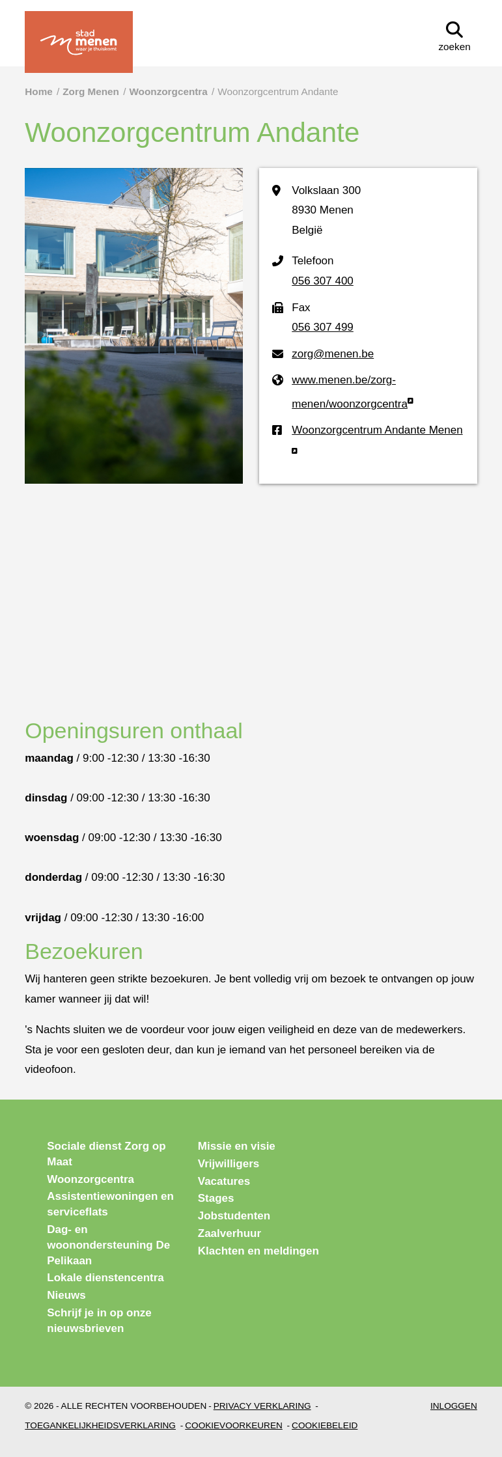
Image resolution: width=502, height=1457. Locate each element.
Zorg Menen (91, 91)
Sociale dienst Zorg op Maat (106, 1154)
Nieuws (66, 1295)
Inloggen (453, 1406)
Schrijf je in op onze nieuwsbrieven (99, 1321)
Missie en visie (236, 1146)
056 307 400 (323, 281)
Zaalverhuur (229, 1233)
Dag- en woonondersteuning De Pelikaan (108, 1245)
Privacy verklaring (262, 1406)
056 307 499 (323, 327)
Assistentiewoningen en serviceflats (110, 1204)
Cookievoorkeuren (234, 1425)
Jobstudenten (234, 1216)
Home (39, 91)
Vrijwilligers (229, 1164)
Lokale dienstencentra (105, 1277)
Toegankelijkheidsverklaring (100, 1425)
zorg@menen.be (333, 354)
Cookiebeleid (324, 1425)
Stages (216, 1198)
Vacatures (224, 1181)
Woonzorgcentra (168, 91)
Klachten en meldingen (258, 1251)
